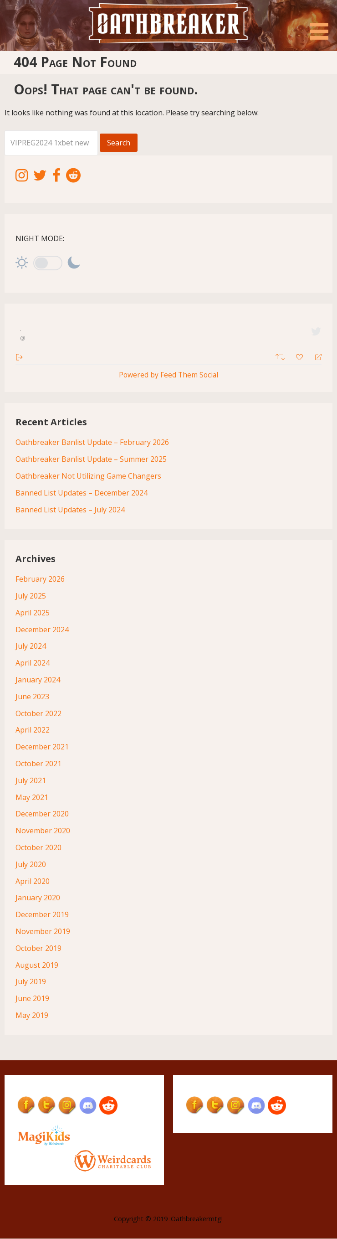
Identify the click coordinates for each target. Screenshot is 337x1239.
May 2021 (31, 797)
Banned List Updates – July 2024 (70, 510)
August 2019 (36, 965)
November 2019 (42, 932)
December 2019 (42, 915)
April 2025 (32, 613)
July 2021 (30, 781)
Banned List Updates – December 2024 (81, 493)
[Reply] (314, 356)
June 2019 (32, 999)
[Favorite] (300, 356)
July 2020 (30, 865)
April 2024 (32, 663)
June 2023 (32, 697)
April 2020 (32, 881)
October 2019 (38, 949)
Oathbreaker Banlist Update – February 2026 (92, 443)
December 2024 (42, 630)
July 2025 (30, 596)
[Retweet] (281, 356)
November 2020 (42, 831)
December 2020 (42, 814)
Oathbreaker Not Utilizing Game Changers (88, 476)
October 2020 (38, 848)
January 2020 (37, 898)
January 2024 (37, 680)
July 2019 (30, 982)
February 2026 (40, 579)
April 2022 (32, 730)
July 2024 (30, 646)
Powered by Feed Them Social (168, 375)
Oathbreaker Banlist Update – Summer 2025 (91, 459)
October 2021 (38, 764)
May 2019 (31, 1016)
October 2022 (38, 713)
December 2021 (42, 747)
